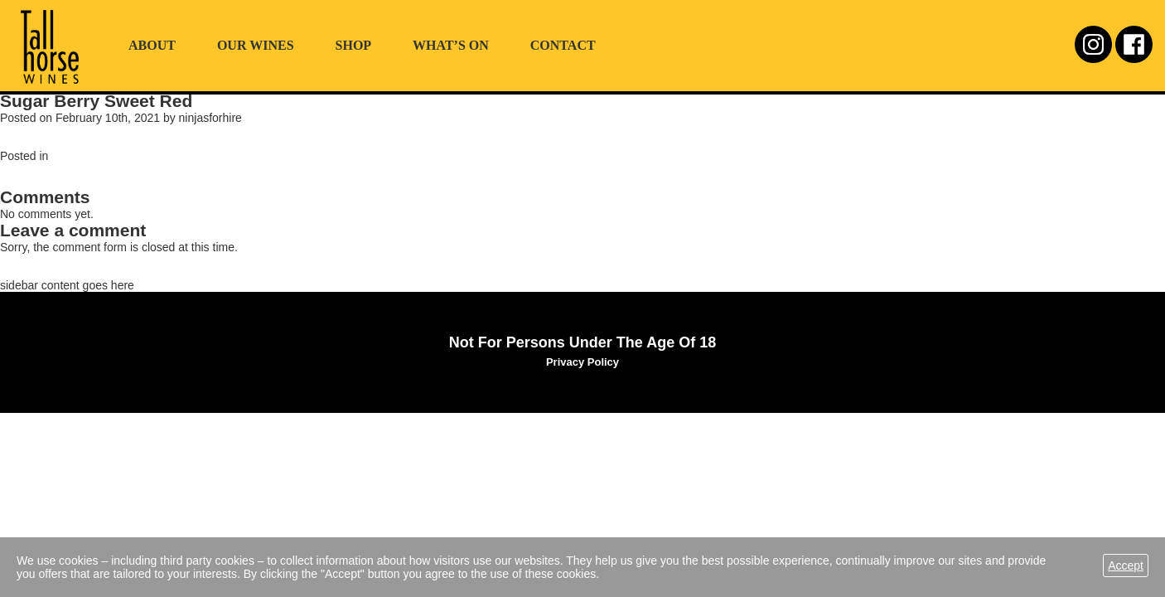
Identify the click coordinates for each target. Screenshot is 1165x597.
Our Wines (255, 45)
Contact (563, 45)
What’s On (451, 45)
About (152, 45)
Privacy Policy (582, 362)
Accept (1125, 565)
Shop (354, 45)
